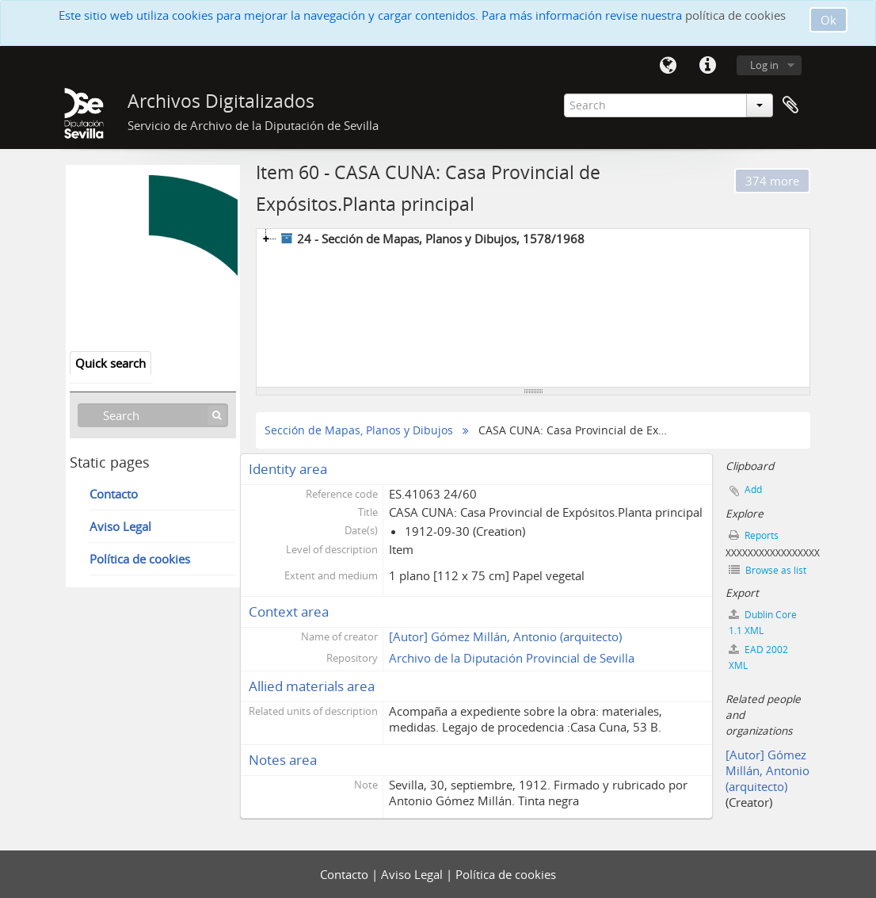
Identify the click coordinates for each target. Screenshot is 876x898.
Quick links (707, 66)
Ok (828, 20)
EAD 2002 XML (758, 657)
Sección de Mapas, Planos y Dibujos (359, 430)
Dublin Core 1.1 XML (763, 622)
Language (667, 66)
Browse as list (767, 570)
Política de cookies (140, 559)
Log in (764, 65)
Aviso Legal (120, 526)
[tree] (533, 308)
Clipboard (790, 105)
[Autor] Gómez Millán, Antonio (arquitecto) (505, 636)
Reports (754, 535)
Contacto (114, 494)
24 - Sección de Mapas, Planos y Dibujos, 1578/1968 (430, 238)
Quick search (110, 363)
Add (753, 489)
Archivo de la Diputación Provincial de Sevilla (511, 658)
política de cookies (735, 15)
